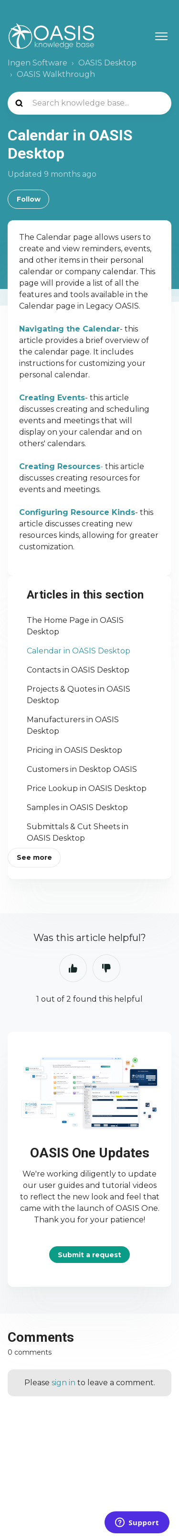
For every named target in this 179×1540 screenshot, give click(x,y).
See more (34, 857)
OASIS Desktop (107, 62)
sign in (63, 1382)
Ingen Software (37, 62)
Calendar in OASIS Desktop (78, 650)
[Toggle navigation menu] (161, 36)
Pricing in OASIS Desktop (74, 750)
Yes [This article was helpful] (73, 968)
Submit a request (89, 1255)
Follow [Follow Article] (29, 199)
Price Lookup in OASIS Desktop (87, 788)
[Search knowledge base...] (89, 103)
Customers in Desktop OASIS (82, 769)
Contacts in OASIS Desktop (78, 669)
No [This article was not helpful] (106, 968)
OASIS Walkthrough (56, 74)
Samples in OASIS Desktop (77, 807)
